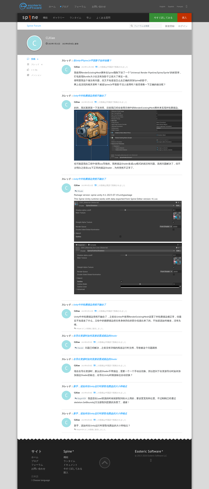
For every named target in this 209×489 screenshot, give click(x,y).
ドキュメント (71, 464)
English (162, 6)
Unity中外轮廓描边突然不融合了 (89, 95)
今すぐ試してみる (163, 17)
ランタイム (75, 17)
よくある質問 (103, 17)
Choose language (40, 480)
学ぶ (89, 17)
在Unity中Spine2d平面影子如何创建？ (92, 60)
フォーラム (80, 6)
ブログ (34, 461)
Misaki (80, 191)
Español (171, 6)
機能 (45, 17)
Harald (80, 348)
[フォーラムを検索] (145, 25)
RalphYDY (82, 398)
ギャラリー (58, 17)
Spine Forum (34, 25)
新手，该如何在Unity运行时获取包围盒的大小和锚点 (100, 386)
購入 (184, 17)
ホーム (52, 6)
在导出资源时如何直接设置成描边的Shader (95, 335)
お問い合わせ (99, 6)
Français (180, 6)
